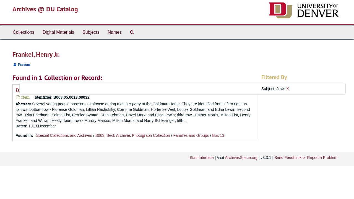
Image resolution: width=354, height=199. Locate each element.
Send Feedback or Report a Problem (305, 157)
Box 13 (218, 135)
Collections (23, 32)
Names (115, 32)
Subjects (90, 32)
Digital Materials (58, 32)
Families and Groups (191, 135)
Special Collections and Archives (64, 135)
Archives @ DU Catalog (45, 9)
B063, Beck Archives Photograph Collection (132, 135)
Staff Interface (202, 157)
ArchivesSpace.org (241, 157)
